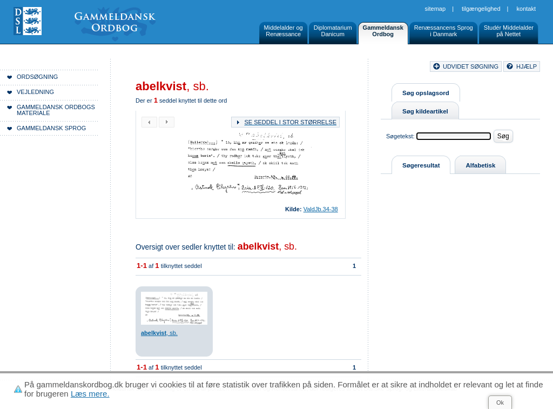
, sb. (267, 246)
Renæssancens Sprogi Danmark (443, 30)
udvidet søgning (470, 66)
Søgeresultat (421, 165)
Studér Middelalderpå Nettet (509, 30)
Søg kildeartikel (425, 111)
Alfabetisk (480, 165)
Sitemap (435, 8)
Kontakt (526, 8)
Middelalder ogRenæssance (283, 30)
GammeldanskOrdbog (383, 30)
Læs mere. (90, 393)
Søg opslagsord (425, 93)
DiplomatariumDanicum (333, 30)
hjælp (526, 66)
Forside (166, 68)
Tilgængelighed (481, 8)
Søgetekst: (400, 136)
